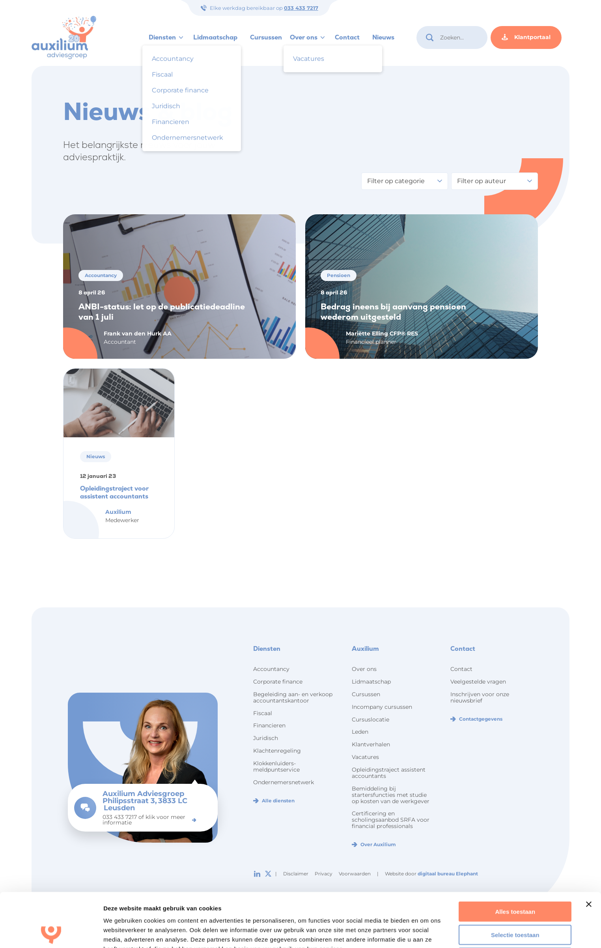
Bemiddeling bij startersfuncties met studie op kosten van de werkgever (390, 795)
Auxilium (118, 512)
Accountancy (271, 669)
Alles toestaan (515, 857)
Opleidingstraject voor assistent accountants (114, 492)
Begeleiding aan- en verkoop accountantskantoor (292, 697)
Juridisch (265, 738)
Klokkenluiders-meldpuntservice (276, 766)
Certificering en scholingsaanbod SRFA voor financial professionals (390, 820)
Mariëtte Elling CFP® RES (382, 333)
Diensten (162, 37)
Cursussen (266, 37)
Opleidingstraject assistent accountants (389, 772)
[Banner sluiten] (589, 850)
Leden (360, 731)
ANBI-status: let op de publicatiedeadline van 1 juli (161, 311)
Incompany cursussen (382, 706)
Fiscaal (262, 713)
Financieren (269, 725)
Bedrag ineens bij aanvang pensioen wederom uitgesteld (393, 311)
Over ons (303, 37)
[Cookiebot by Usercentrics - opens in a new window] (51, 933)
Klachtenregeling (277, 750)
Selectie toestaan (515, 880)
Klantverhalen (371, 744)
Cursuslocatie (370, 719)
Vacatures (365, 757)
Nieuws (383, 37)
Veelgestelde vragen (478, 681)
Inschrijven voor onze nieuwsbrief (479, 697)
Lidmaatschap (215, 37)
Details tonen (122, 932)
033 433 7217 (301, 8)
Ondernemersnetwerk (283, 782)
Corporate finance (277, 681)
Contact (347, 37)
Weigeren (515, 903)
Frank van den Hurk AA (138, 333)
